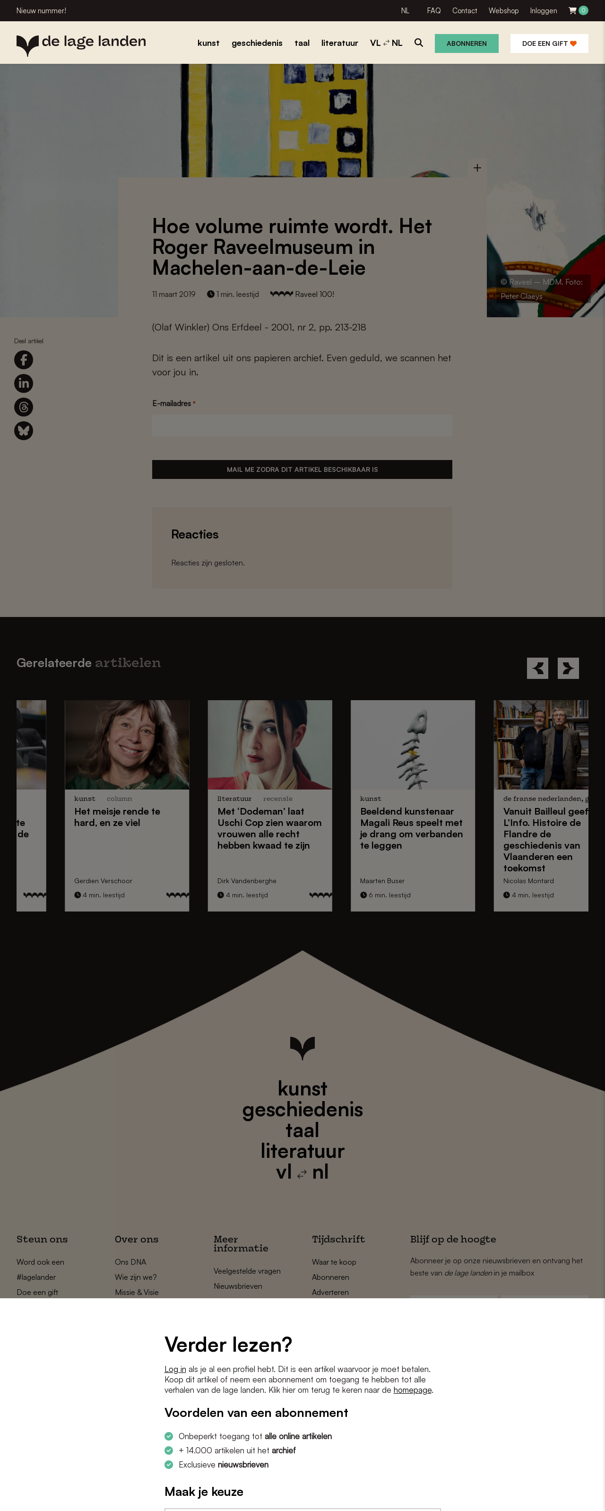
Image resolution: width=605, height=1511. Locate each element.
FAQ (434, 10)
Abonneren (467, 43)
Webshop (504, 10)
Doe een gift (549, 43)
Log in (175, 1369)
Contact (464, 10)
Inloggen (543, 10)
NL (405, 10)
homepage (413, 1390)
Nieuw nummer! (41, 10)
